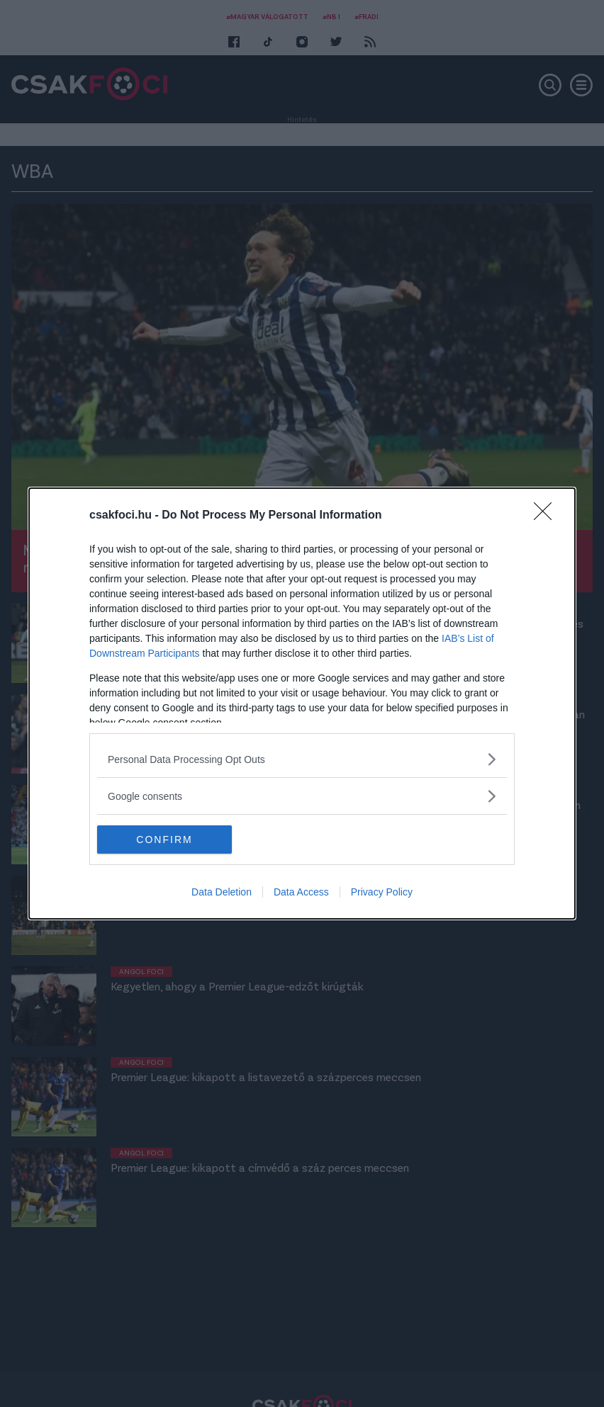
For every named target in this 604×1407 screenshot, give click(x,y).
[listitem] (302, 759)
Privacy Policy (382, 892)
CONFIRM (164, 838)
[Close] (547, 515)
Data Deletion (221, 892)
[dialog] (302, 703)
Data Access (301, 892)
